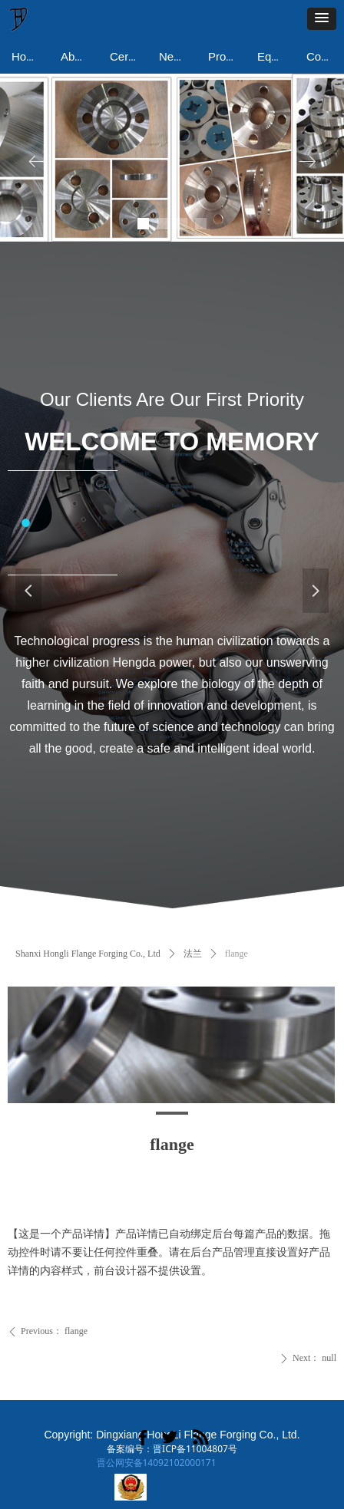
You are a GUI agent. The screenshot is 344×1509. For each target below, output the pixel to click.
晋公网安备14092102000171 (157, 1462)
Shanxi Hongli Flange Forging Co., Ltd (87, 953)
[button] (321, 19)
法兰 (193, 953)
